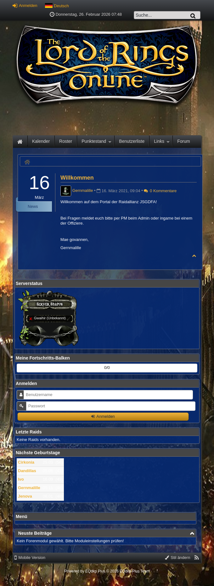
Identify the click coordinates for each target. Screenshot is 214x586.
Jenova (25, 496)
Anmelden (25, 5)
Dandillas (27, 470)
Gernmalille (29, 487)
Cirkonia (26, 462)
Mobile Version (29, 557)
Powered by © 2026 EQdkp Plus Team (106, 571)
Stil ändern (177, 557)
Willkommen (77, 178)
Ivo (21, 479)
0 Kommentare (160, 190)
